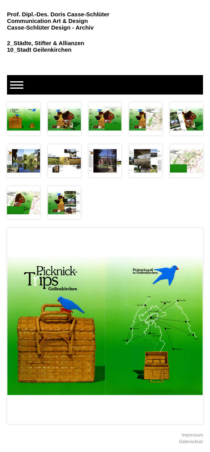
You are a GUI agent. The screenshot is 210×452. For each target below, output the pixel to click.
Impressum (192, 435)
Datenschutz (191, 441)
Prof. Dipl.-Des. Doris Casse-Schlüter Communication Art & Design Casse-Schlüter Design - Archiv (58, 21)
